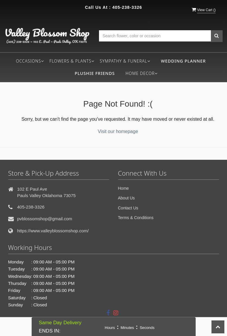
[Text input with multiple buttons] (155, 36)
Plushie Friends (95, 73)
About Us (126, 198)
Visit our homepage (118, 131)
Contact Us (128, 208)
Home (123, 188)
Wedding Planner (183, 61)
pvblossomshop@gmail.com (44, 218)
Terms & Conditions (135, 217)
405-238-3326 (127, 7)
